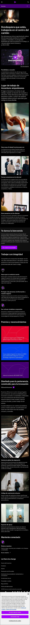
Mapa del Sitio (4, 583)
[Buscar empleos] (6, 552)
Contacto (3, 566)
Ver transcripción (25, 66)
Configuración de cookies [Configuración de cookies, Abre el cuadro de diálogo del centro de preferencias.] (15, 620)
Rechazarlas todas (15, 616)
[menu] (2, 2)
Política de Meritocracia (7, 586)
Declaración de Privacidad (7, 571)
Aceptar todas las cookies (15, 612)
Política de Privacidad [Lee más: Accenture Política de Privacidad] (11, 609)
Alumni (3, 568)
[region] (15, 608)
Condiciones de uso (6, 578)
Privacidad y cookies (6, 581)
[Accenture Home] (15, 2)
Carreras (3, 6)
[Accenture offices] (7, 387)
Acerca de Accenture (6, 563)
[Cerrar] (28, 594)
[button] (9, 247)
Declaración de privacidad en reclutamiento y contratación (12, 574)
